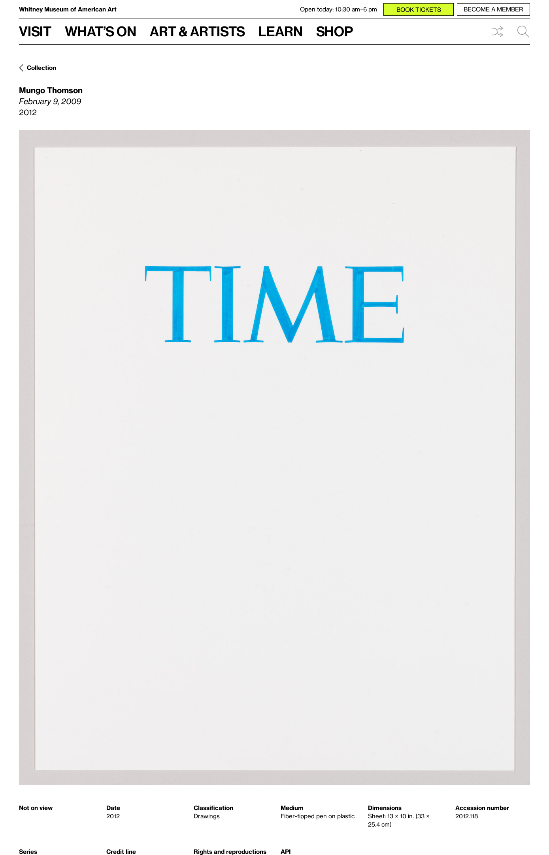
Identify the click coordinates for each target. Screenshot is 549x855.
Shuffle (497, 31)
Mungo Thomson (51, 90)
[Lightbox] (274, 457)
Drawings (207, 815)
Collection (41, 67)
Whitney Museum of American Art (68, 9)
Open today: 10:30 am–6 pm (338, 9)
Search (523, 31)
